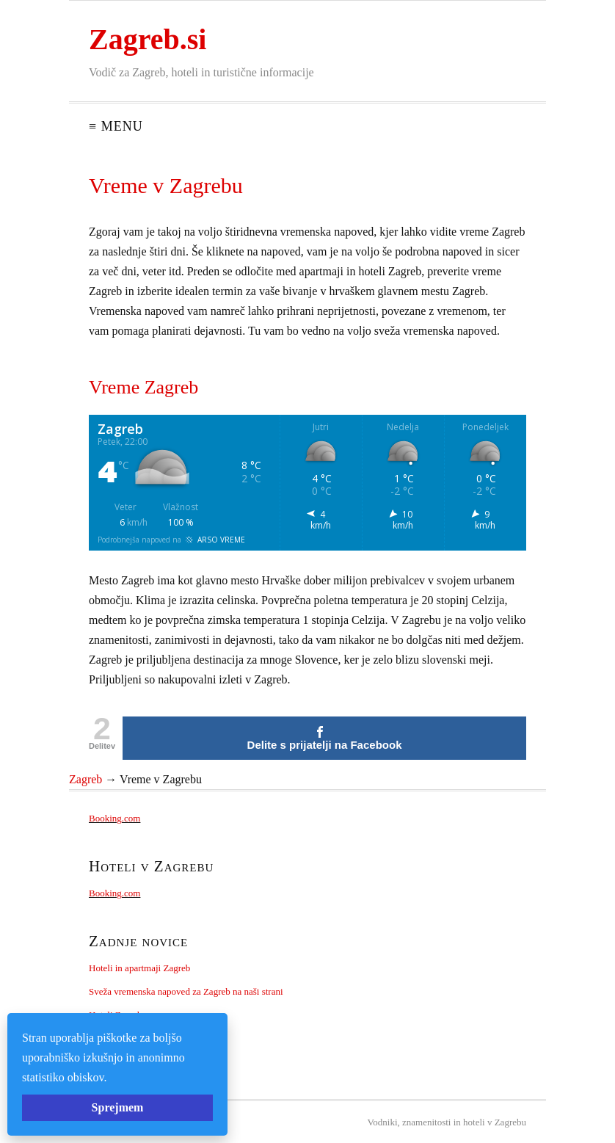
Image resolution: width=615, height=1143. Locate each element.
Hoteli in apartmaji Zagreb (139, 967)
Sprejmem (118, 1107)
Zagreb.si (147, 39)
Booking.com (114, 818)
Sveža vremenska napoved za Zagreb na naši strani (186, 991)
